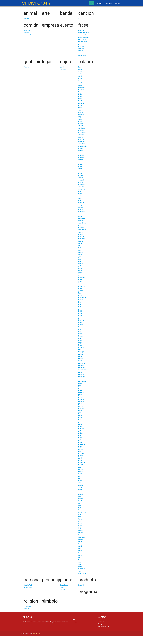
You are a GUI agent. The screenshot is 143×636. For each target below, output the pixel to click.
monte (62, 587)
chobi (80, 171)
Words (99, 3)
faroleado (81, 239)
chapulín (81, 148)
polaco (80, 449)
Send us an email (103, 626)
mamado (81, 361)
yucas (80, 571)
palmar (80, 390)
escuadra (81, 232)
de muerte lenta (83, 33)
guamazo (81, 286)
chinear (80, 160)
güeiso (80, 291)
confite (80, 207)
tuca (79, 548)
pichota (80, 433)
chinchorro (81, 155)
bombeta (81, 101)
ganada (80, 268)
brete (80, 105)
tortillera (81, 530)
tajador (80, 501)
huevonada (82, 297)
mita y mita (82, 39)
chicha (80, 153)
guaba (80, 279)
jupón (80, 318)
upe (79, 562)
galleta (80, 264)
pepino (80, 419)
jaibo (80, 302)
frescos (80, 255)
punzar (80, 456)
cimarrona (81, 189)
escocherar (82, 230)
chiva (80, 166)
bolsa (80, 99)
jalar (79, 304)
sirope (80, 487)
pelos (80, 415)
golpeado (81, 277)
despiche (81, 221)
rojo (79, 478)
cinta (80, 193)
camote (80, 121)
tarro (80, 503)
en (92, 3)
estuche (81, 236)
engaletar (81, 227)
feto (79, 248)
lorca (80, 345)
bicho (80, 94)
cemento (81, 139)
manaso (81, 365)
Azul (79, 18)
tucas (80, 551)
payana (80, 406)
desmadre (81, 218)
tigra (79, 521)
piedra (80, 435)
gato (79, 275)
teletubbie (81, 510)
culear (80, 214)
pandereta (27, 608)
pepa (80, 417)
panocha (81, 399)
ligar (79, 338)
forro (80, 250)
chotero (80, 178)
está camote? (82, 35)
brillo (80, 108)
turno (80, 555)
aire (79, 74)
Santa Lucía (64, 585)
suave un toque (83, 53)
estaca (80, 234)
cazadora (81, 137)
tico (79, 517)
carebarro (81, 128)
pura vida (81, 46)
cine (79, 191)
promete (81, 453)
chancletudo (82, 146)
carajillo (81, 126)
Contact (117, 3)
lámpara (81, 347)
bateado (81, 89)
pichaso (81, 428)
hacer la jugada (83, 37)
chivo (80, 169)
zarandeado (82, 573)
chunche (81, 187)
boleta (80, 96)
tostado (80, 532)
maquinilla (81, 368)
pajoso (80, 388)
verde (80, 566)
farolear (81, 241)
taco (79, 496)
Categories (108, 3)
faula (80, 243)
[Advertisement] (59, 616)
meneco (81, 374)
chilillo (62, 67)
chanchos (81, 144)
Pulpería (81, 69)
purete (80, 458)
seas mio (81, 51)
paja (79, 386)
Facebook (101, 622)
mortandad (82, 381)
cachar (80, 112)
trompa (80, 544)
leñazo (80, 336)
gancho (80, 273)
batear (80, 92)
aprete (80, 76)
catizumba (81, 135)
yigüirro (26, 18)
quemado (81, 462)
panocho (81, 401)
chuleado (81, 180)
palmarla (81, 392)
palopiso (81, 397)
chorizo (80, 175)
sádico (80, 494)
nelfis (80, 383)
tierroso (80, 519)
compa (80, 205)
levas (80, 334)
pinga (80, 438)
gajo (79, 259)
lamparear (81, 327)
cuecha (80, 209)
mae (79, 349)
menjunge (81, 377)
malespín (81, 352)
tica (79, 514)
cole (79, 198)
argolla (80, 78)
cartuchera (82, 132)
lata (79, 329)
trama (80, 535)
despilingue (82, 223)
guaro (80, 288)
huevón (80, 300)
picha (80, 426)
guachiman (82, 284)
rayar (80, 474)
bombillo (81, 103)
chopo (80, 173)
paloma (80, 395)
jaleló (80, 306)
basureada (81, 87)
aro (79, 80)
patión (80, 404)
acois (80, 71)
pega (80, 410)
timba (80, 523)
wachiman (81, 569)
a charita (81, 30)
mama (80, 358)
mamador (81, 363)
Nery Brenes (28, 587)
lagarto (80, 325)
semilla (80, 485)
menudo (81, 379)
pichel (80, 431)
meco (80, 372)
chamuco (81, 142)
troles (80, 541)
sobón (80, 492)
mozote (62, 589)
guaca (80, 282)
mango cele (28, 35)
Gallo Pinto (27, 30)
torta (80, 528)
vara (79, 564)
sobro (80, 490)
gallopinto (27, 33)
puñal (80, 460)
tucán (80, 553)
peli (79, 413)
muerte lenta (82, 42)
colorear (81, 202)
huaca (80, 293)
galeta (80, 261)
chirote (80, 164)
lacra (80, 322)
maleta (80, 354)
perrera (80, 422)
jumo (80, 315)
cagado (80, 117)
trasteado (81, 537)
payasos (81, 408)
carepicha (81, 130)
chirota (80, 162)
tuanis (80, 546)
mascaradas (82, 370)
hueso (80, 295)
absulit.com (37, 633)
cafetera (81, 114)
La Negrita (27, 606)
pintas (80, 442)
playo (80, 447)
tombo (80, 526)
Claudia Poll (28, 585)
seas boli (81, 48)
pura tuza (81, 44)
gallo (80, 266)
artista (80, 83)
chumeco (81, 184)
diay (79, 225)
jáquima (81, 320)
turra (79, 557)
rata (79, 467)
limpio (80, 343)
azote (80, 85)
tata (79, 505)
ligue (80, 340)
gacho (80, 257)
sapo (80, 481)
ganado (80, 270)
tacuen (80, 499)
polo (79, 451)
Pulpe (80, 67)
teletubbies (82, 512)
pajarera (63, 69)
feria (79, 245)
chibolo (80, 151)
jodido (80, 311)
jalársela (81, 309)
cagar (80, 119)
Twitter (100, 624)
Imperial (81, 585)
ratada (80, 469)
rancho (80, 465)
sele (79, 483)
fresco (80, 252)
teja (79, 508)
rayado (80, 471)
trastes (80, 539)
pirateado (81, 444)
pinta (80, 440)
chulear (80, 182)
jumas (80, 313)
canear (80, 123)
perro (80, 424)
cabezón (81, 110)
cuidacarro (81, 212)
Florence (26, 67)
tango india (82, 55)
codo (80, 196)
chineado (81, 157)
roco (79, 476)
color (80, 200)
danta (80, 216)
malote (80, 356)
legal (80, 331)
